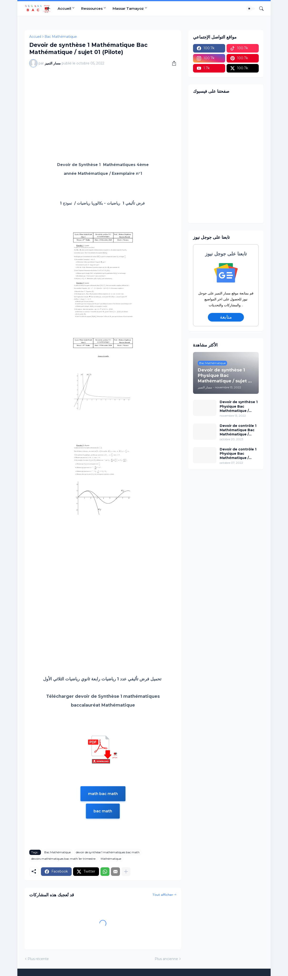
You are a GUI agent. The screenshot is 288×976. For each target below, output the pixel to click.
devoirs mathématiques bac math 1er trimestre (63, 858)
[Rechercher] (259, 9)
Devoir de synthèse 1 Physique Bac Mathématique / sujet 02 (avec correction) (239, 406)
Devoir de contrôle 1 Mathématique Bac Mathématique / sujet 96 (238, 430)
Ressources (92, 8)
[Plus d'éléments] (125, 871)
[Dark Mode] (251, 9)
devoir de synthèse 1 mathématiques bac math (107, 852)
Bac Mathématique (61, 36)
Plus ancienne (166, 959)
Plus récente (38, 959)
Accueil (64, 8)
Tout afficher (162, 895)
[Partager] (172, 63)
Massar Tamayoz (128, 8)
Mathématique (111, 858)
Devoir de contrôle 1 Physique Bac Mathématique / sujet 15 (238, 453)
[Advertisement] (102, 106)
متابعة (226, 317)
